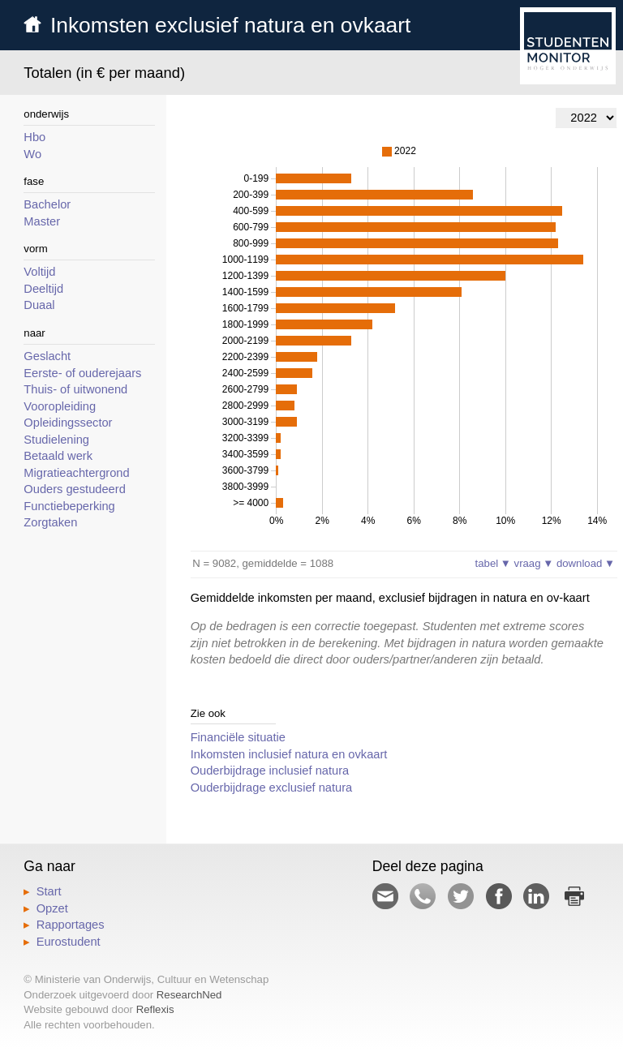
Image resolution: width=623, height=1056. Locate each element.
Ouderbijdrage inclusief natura (270, 770)
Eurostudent (69, 941)
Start (49, 891)
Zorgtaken (50, 522)
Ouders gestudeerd (74, 489)
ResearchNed (189, 995)
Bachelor (47, 204)
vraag (534, 563)
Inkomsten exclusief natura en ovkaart (230, 25)
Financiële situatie (238, 737)
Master (42, 221)
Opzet (52, 908)
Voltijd (39, 271)
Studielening (56, 439)
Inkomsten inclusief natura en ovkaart (289, 754)
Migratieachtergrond (76, 472)
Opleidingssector (68, 422)
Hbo (34, 137)
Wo (32, 154)
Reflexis (155, 1009)
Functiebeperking (69, 506)
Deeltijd (43, 288)
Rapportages (71, 924)
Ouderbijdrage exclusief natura (272, 787)
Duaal (39, 304)
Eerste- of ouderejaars (82, 373)
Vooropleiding (60, 406)
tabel (493, 563)
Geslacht (47, 356)
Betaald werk (58, 455)
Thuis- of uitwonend (75, 389)
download (585, 563)
